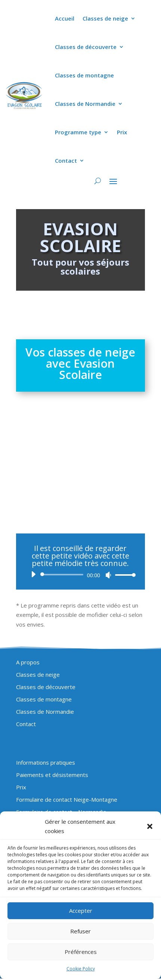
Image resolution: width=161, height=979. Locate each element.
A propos (28, 662)
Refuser (80, 931)
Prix (122, 132)
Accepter (80, 910)
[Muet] (108, 575)
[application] (80, 574)
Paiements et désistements (52, 774)
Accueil (64, 18)
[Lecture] (33, 574)
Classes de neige (105, 18)
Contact (66, 160)
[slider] (63, 574)
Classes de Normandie (85, 103)
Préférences (81, 951)
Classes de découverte (86, 47)
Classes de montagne (84, 75)
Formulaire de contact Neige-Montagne (66, 799)
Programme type (78, 132)
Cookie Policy (80, 969)
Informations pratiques (45, 762)
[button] (150, 826)
